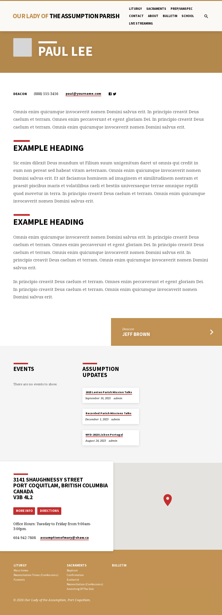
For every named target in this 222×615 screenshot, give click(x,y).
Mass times (21, 570)
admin (118, 398)
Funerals (19, 579)
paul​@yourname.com (83, 93)
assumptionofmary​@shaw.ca (64, 537)
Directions (49, 511)
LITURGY (20, 565)
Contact (136, 16)
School (188, 16)
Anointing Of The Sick (80, 589)
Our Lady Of (66, 16)
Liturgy (135, 9)
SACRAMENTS (77, 565)
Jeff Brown (136, 334)
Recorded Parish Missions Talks (109, 413)
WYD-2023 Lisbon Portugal (104, 434)
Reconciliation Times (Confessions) (36, 575)
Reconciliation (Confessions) (85, 584)
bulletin (170, 16)
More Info (24, 511)
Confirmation (75, 575)
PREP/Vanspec (182, 9)
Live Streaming (141, 23)
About (153, 16)
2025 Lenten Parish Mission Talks (109, 392)
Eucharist (73, 579)
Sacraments (156, 9)
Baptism (72, 570)
